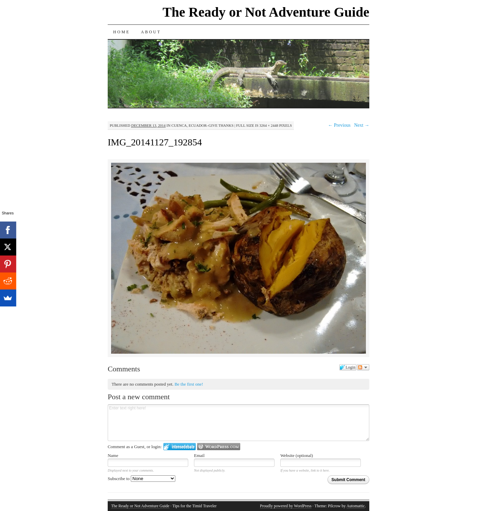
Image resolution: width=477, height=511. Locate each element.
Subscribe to (141, 478)
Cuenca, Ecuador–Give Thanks (202, 125)
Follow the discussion (363, 367)
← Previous (339, 125)
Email (199, 455)
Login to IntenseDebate (179, 446)
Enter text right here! (238, 422)
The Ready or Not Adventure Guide (265, 12)
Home (121, 32)
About (151, 32)
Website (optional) (296, 455)
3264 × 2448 (268, 125)
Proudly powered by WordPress (286, 506)
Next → (361, 125)
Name (113, 455)
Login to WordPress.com (218, 446)
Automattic (356, 506)
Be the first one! (189, 384)
